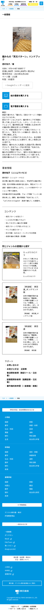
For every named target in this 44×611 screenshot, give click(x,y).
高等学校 (23, 4)
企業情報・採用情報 (28, 606)
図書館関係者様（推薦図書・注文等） (22, 381)
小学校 (10, 4)
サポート (9, 361)
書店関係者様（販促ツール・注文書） (22, 374)
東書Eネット (33, 609)
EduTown (10, 542)
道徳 (31, 432)
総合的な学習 (34, 439)
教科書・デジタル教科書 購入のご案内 (22, 583)
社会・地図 (9, 429)
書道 (31, 485)
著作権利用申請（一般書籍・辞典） (23, 386)
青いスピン (10, 545)
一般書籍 (10, 9)
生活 (6, 439)
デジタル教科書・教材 (13, 512)
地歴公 (7, 485)
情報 (31, 489)
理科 (6, 436)
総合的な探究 (34, 492)
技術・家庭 (33, 452)
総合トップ (14, 606)
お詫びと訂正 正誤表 (17, 369)
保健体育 (32, 455)
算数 (6, 432)
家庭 (31, 422)
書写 (6, 425)
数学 (6, 462)
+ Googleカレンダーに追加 (17, 85)
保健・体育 (33, 425)
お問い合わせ (13, 365)
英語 (31, 429)
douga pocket (10, 549)
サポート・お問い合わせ (17, 609)
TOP (3, 9)
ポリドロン (9, 535)
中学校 (16, 4)
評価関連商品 (10, 516)
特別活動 (32, 436)
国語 (6, 422)
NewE (8, 538)
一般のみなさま (33, 4)
